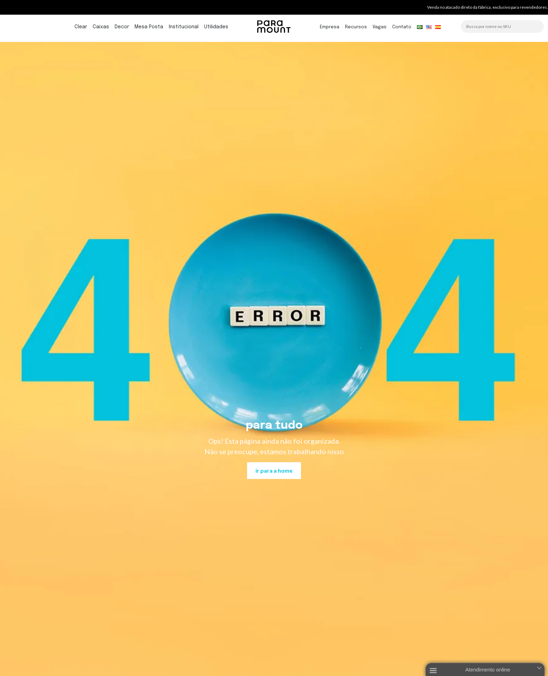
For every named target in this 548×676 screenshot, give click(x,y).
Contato (401, 27)
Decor (122, 26)
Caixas (101, 26)
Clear (80, 26)
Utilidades (216, 26)
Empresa (329, 27)
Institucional (184, 26)
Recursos (356, 27)
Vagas (380, 27)
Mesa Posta (149, 26)
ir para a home (274, 470)
